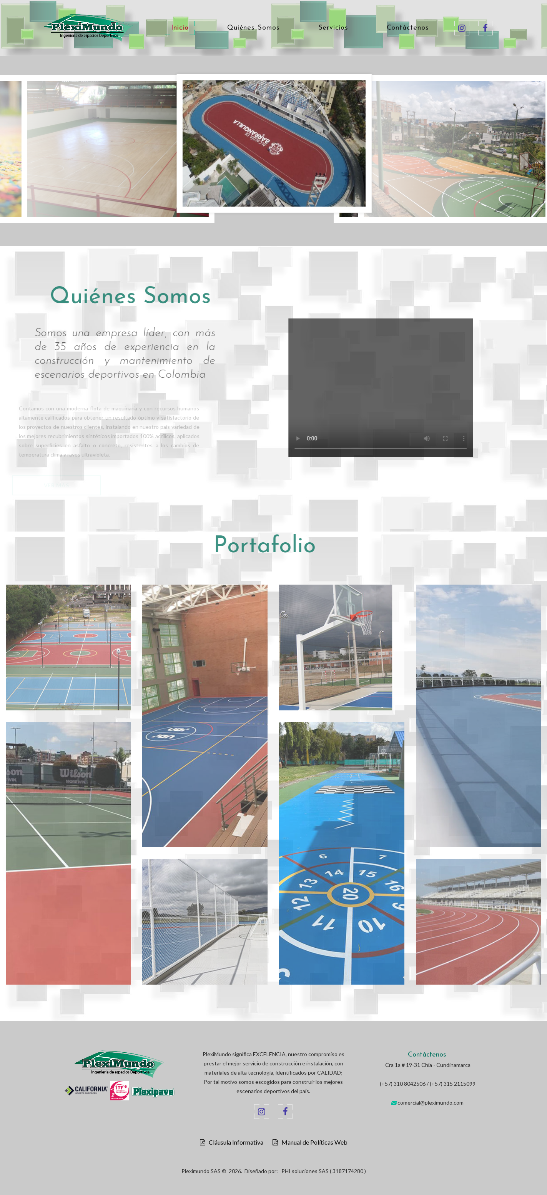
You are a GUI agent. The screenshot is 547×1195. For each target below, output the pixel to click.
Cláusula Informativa (234, 1142)
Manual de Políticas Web (312, 1142)
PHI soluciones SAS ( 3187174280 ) (323, 1171)
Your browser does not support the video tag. (397, 387)
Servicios (333, 28)
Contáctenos (408, 28)
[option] (274, 145)
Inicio (180, 28)
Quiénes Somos (253, 28)
